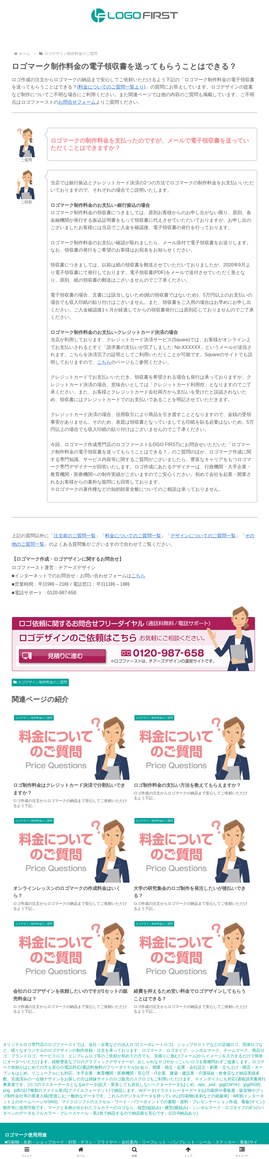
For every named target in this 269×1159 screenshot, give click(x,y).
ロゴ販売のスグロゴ (131, 933)
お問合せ (180, 1120)
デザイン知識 (202, 1114)
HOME (31, 1108)
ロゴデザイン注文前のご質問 (217, 1108)
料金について (56, 1108)
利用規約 (80, 1120)
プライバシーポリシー (115, 1120)
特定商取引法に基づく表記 (41, 1120)
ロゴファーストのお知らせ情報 (223, 1120)
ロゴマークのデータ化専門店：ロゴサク (138, 1127)
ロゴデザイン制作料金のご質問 (40, 682)
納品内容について (90, 1108)
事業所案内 (231, 1114)
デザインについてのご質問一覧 (203, 535)
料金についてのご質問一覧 (133, 535)
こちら (104, 362)
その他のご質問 (169, 1114)
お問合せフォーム (77, 102)
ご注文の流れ (125, 1108)
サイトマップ (154, 1120)
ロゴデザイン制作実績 (164, 1108)
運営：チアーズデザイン (73, 1127)
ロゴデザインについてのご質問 (120, 1114)
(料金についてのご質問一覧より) (111, 86)
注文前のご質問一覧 (75, 535)
